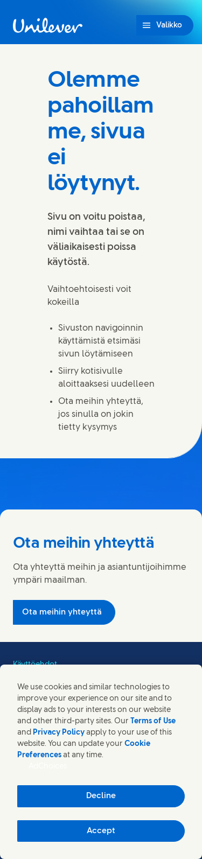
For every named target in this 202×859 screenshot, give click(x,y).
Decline (101, 796)
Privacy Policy (59, 733)
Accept (101, 831)
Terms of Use (153, 721)
